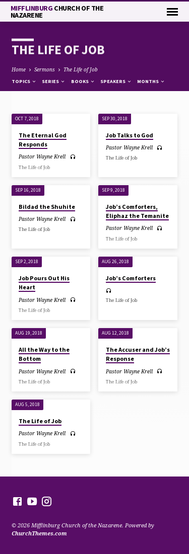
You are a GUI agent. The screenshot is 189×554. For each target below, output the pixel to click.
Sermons (44, 69)
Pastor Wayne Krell (42, 156)
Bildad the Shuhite (47, 206)
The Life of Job (81, 69)
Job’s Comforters (131, 278)
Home (19, 69)
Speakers (116, 81)
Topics (24, 81)
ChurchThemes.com (39, 533)
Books (83, 81)
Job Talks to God (129, 135)
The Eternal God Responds (43, 139)
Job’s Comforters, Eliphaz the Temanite (137, 211)
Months (151, 81)
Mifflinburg (57, 12)
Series (54, 81)
